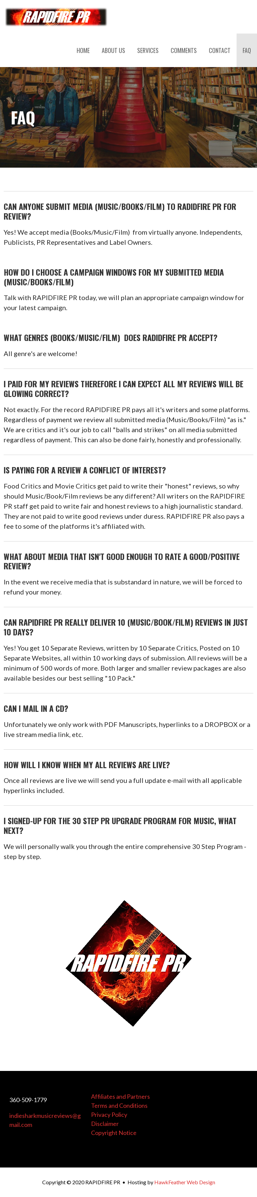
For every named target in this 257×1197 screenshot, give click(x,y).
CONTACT (220, 50)
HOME (83, 50)
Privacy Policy (109, 1114)
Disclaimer (105, 1123)
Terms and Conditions (119, 1105)
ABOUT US (113, 50)
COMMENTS (184, 50)
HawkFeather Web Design (184, 1182)
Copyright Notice (114, 1132)
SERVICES (148, 50)
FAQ (247, 50)
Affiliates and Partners (120, 1096)
